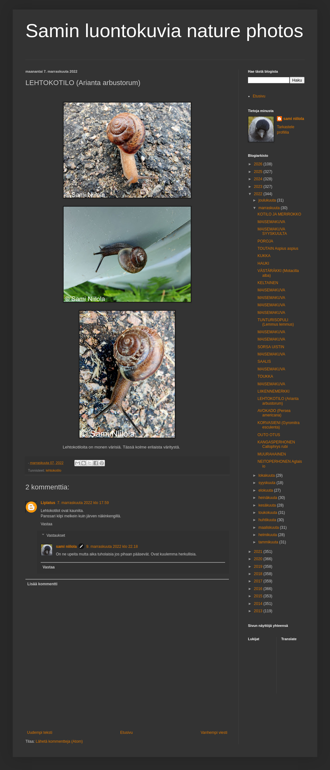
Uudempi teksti (39, 732)
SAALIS (264, 361)
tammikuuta (268, 542)
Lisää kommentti (42, 584)
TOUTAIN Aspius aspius (278, 248)
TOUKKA (265, 376)
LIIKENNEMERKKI (274, 391)
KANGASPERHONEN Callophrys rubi (276, 444)
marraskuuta (269, 208)
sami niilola (66, 546)
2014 (259, 603)
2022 (259, 194)
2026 (259, 164)
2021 (259, 551)
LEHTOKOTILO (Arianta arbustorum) (278, 400)
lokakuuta (267, 475)
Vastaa (46, 524)
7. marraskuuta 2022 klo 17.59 (83, 503)
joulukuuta (267, 200)
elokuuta (266, 490)
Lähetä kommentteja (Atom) (59, 741)
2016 (259, 589)
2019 (259, 566)
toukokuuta (268, 512)
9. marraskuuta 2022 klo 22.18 (112, 546)
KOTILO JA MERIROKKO (279, 214)
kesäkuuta (267, 505)
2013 (259, 611)
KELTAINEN (268, 283)
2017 (259, 581)
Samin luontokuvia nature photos (164, 30)
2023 (259, 186)
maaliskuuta (269, 527)
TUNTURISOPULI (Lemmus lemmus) (276, 322)
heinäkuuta (268, 497)
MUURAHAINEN (272, 454)
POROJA (265, 241)
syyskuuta (267, 483)
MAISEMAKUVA (271, 222)
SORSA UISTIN (271, 347)
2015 (259, 596)
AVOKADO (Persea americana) (274, 412)
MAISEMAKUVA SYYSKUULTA (272, 231)
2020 (259, 559)
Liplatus (48, 503)
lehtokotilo (53, 470)
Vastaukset (55, 535)
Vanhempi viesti (214, 732)
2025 (259, 171)
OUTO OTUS (269, 435)
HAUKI (263, 263)
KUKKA (264, 256)
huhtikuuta (267, 520)
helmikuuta (268, 535)
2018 (259, 574)
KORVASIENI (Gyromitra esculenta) (278, 425)
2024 (259, 179)
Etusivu (126, 732)
